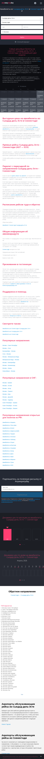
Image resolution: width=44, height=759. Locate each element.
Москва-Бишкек (8, 685)
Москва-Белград (8, 688)
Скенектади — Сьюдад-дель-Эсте (22, 595)
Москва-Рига (7, 645)
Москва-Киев (6, 618)
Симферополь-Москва (9, 613)
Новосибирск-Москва (9, 666)
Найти (22, 37)
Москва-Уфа (7, 650)
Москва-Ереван (7, 638)
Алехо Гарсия (6, 724)
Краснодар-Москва (9, 624)
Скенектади (6, 753)
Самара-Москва (8, 658)
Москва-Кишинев (8, 640)
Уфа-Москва (7, 661)
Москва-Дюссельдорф (10, 687)
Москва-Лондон (8, 648)
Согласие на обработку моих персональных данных (20, 499)
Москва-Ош (6, 690)
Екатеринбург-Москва (10, 631)
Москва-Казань (7, 651)
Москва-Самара (8, 655)
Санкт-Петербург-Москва (10, 609)
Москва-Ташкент (8, 683)
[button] (20, 544)
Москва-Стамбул (8, 633)
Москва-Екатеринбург (10, 629)
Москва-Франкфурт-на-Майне (12, 641)
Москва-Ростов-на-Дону (10, 626)
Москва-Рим (6, 653)
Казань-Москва (7, 656)
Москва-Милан (7, 678)
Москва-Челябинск (9, 676)
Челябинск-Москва (9, 680)
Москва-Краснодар (9, 623)
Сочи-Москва (6, 614)
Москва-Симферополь (9, 611)
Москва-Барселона (9, 668)
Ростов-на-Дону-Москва (10, 628)
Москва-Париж (7, 636)
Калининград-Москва (9, 675)
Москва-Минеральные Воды (11, 619)
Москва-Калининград (9, 670)
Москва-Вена (7, 646)
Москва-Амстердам (9, 673)
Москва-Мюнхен (8, 635)
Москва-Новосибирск (9, 665)
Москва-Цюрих (7, 681)
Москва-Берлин (7, 663)
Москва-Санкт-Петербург (10, 608)
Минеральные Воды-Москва (11, 621)
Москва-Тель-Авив (9, 643)
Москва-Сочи (6, 616)
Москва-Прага (7, 671)
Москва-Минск (7, 660)
